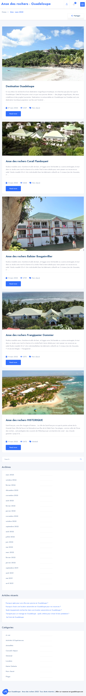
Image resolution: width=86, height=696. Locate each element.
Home (4, 12)
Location (9, 661)
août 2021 (10, 573)
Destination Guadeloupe (20, 86)
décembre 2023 (12, 490)
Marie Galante (11, 666)
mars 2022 (10, 552)
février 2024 (11, 485)
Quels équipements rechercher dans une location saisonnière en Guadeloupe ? (34, 610)
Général (35, 442)
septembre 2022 (12, 526)
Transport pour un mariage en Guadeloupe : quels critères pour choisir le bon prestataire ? (37, 613)
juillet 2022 (10, 537)
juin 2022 (9, 542)
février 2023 (10, 506)
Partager (75, 16)
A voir (8, 635)
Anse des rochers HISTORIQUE (24, 420)
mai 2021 (9, 578)
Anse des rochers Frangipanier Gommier (30, 335)
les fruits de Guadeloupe (15, 617)
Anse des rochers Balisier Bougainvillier (29, 256)
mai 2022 (9, 547)
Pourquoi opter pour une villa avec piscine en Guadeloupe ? (27, 603)
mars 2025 (10, 475)
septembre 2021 (12, 568)
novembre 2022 (12, 516)
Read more (13, 114)
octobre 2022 (11, 521)
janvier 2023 (11, 511)
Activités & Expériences (15, 640)
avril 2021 (9, 583)
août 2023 (10, 500)
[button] (5, 692)
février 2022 (10, 557)
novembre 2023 (12, 495)
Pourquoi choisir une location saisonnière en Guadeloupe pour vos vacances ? (33, 606)
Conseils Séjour (12, 651)
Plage (8, 676)
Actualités (9, 645)
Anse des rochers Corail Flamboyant (27, 161)
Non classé (36, 108)
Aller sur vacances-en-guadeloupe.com (69, 692)
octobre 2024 (11, 480)
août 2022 (10, 531)
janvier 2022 (11, 562)
